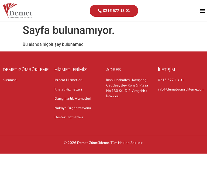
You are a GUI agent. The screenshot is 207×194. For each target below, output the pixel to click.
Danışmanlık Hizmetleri (72, 98)
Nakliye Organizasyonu (72, 108)
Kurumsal (10, 80)
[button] (202, 10)
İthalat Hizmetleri (68, 89)
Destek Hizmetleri (68, 117)
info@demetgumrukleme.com (181, 89)
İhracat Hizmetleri (68, 80)
